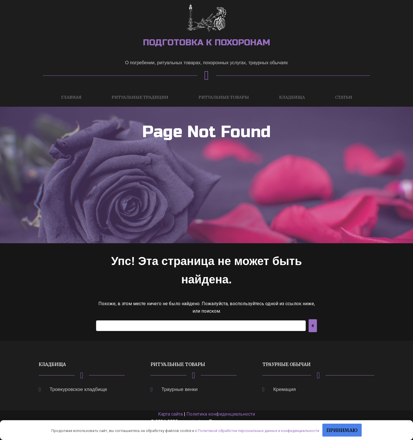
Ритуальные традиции (140, 97)
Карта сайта (170, 414)
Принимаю (342, 430)
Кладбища (292, 97)
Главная (71, 97)
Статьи (343, 97)
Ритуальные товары (223, 97)
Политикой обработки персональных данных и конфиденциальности (258, 431)
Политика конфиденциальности (220, 414)
